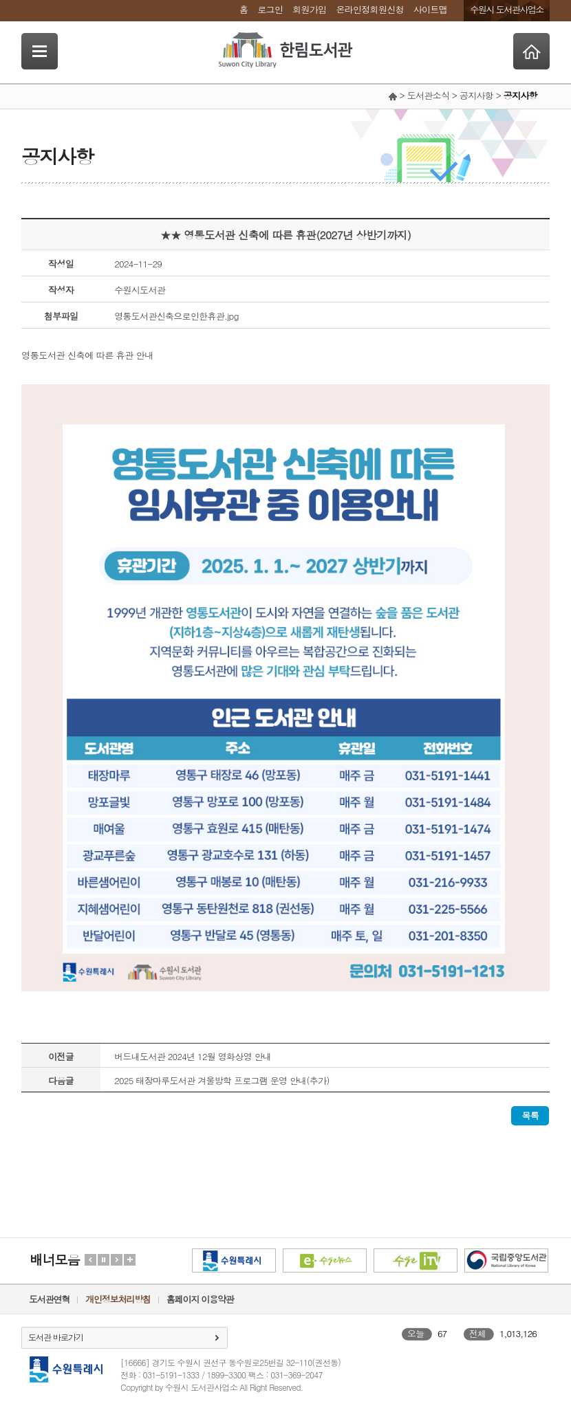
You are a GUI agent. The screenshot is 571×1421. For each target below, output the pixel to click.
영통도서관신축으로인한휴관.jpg (176, 315)
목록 (530, 1115)
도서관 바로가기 (55, 1337)
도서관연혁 (49, 1299)
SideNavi (39, 51)
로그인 (270, 9)
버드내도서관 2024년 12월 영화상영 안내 (192, 1056)
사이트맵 (430, 9)
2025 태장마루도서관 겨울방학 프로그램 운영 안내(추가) (221, 1080)
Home (531, 51)
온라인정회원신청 (369, 9)
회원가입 (309, 9)
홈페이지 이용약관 (200, 1299)
